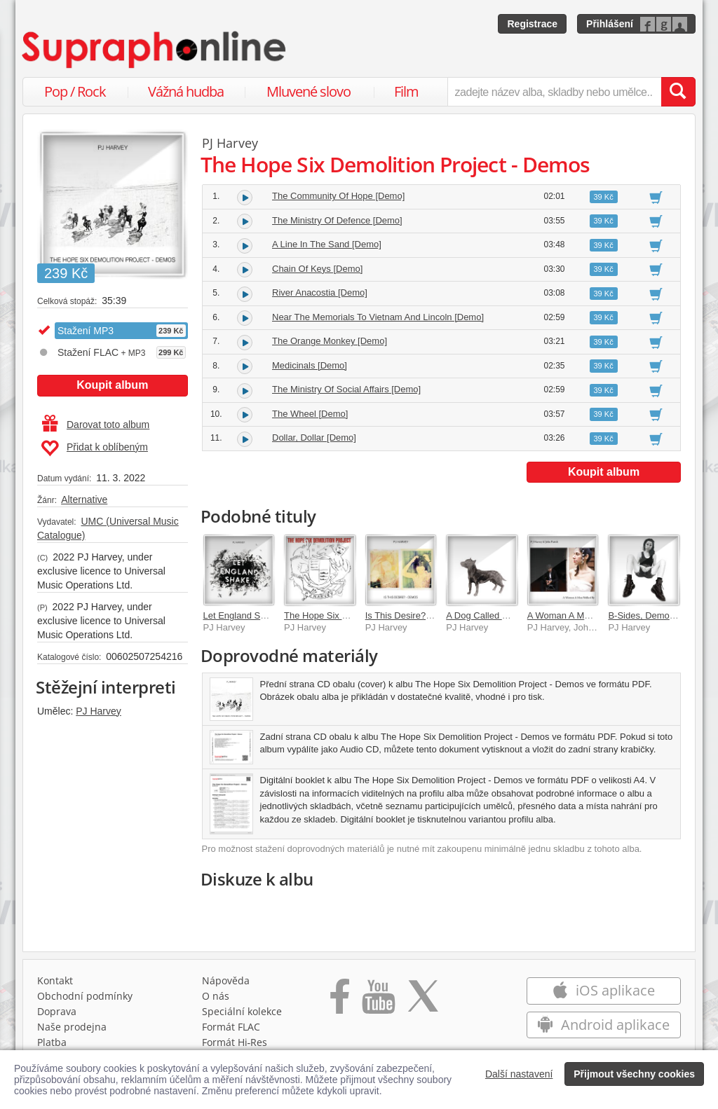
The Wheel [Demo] (310, 413)
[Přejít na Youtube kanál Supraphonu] (377, 1004)
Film (406, 91)
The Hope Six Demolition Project (350, 615)
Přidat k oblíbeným (94, 448)
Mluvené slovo (308, 91)
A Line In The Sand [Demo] (326, 244)
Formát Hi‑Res (235, 1045)
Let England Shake (241, 615)
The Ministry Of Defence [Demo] (337, 220)
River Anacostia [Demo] (319, 292)
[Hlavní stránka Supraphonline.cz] (155, 50)
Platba (52, 1045)
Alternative (84, 499)
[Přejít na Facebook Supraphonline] (340, 1004)
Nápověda (226, 984)
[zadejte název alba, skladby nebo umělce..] (554, 91)
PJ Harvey (98, 711)
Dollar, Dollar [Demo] (314, 437)
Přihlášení (609, 23)
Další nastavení (519, 1074)
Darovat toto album (95, 425)
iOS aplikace (603, 993)
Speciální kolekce (242, 1014)
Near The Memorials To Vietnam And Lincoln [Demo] (378, 317)
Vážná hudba (186, 91)
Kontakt (55, 984)
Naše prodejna (72, 1030)
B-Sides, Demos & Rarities (662, 615)
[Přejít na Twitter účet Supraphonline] (422, 1004)
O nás (215, 999)
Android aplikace (603, 1028)
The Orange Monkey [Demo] (329, 341)
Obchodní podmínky (85, 999)
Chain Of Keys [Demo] (317, 268)
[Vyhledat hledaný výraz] (678, 91)
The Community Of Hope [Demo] (338, 196)
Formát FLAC (231, 1030)
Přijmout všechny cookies (634, 1074)
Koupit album (112, 385)
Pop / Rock (75, 91)
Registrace (532, 23)
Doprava (56, 1014)
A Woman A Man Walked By (583, 615)
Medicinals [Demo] (309, 365)
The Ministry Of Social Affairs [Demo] (346, 389)
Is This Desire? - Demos (414, 615)
